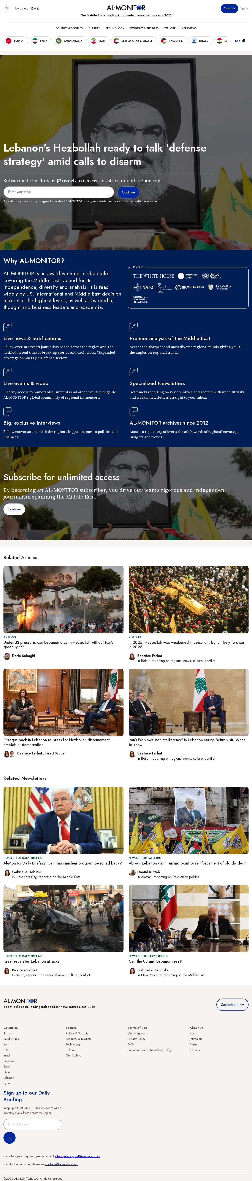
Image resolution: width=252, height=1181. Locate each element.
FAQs (131, 1044)
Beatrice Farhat (30, 753)
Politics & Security (69, 28)
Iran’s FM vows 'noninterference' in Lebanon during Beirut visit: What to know (187, 742)
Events (35, 8)
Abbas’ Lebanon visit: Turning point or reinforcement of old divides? (187, 863)
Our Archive (73, 1055)
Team (193, 1044)
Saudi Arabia (11, 1039)
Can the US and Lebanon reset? (156, 961)
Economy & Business (143, 28)
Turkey (7, 1033)
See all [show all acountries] (240, 41)
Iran (5, 1044)
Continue (14, 509)
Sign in (244, 8)
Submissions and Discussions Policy (149, 1050)
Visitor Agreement (139, 1033)
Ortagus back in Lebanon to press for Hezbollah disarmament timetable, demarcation (56, 742)
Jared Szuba (55, 753)
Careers (195, 1050)
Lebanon (8, 1078)
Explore (170, 28)
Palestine (8, 1061)
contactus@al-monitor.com (61, 1164)
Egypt (6, 1066)
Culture (94, 28)
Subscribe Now (232, 1004)
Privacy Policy (136, 1039)
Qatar (7, 1072)
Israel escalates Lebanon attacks (31, 961)
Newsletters (21, 8)
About (193, 1033)
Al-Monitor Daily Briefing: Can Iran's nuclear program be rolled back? (62, 863)
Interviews (189, 28)
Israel (6, 1055)
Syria (6, 1083)
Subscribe (229, 8)
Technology (114, 28)
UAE (6, 1050)
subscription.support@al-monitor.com (77, 1156)
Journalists (196, 1039)
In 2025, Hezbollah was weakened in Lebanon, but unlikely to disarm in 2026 (188, 645)
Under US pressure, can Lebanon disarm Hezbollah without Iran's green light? (58, 645)
